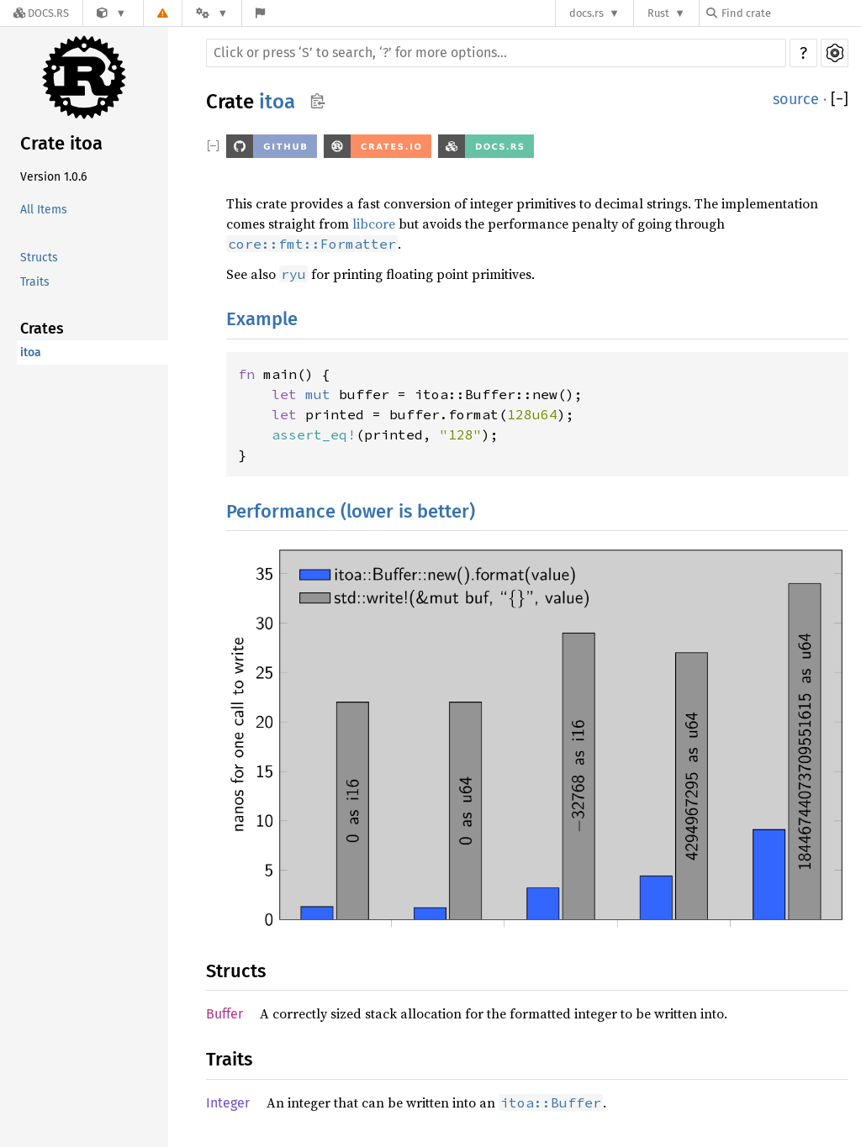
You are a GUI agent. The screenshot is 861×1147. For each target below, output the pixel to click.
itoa (30, 352)
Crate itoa (61, 143)
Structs (39, 257)
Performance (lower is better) (350, 511)
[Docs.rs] (41, 13)
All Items (43, 210)
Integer (228, 1103)
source (796, 99)
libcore (373, 223)
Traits (35, 282)
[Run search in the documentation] (496, 53)
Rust (658, 13)
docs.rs (586, 13)
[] (839, 99)
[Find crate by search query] (790, 13)
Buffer (224, 1014)
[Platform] (211, 13)
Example (262, 319)
